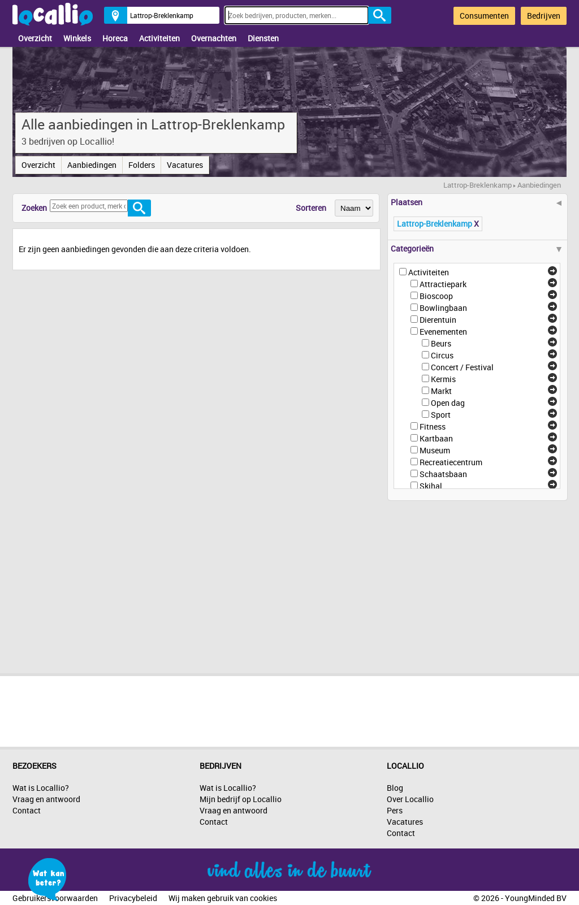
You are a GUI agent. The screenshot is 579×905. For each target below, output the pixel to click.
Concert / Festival (462, 367)
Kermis (443, 379)
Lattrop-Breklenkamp (477, 185)
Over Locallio (410, 799)
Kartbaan (436, 438)
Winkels (77, 38)
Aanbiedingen (91, 164)
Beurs (441, 343)
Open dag (448, 402)
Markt (441, 391)
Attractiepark (443, 284)
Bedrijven (543, 15)
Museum (435, 450)
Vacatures (185, 164)
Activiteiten (159, 38)
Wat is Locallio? (40, 787)
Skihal (431, 485)
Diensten (263, 38)
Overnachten (213, 38)
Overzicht (35, 38)
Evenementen (443, 331)
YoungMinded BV (536, 898)
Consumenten (484, 15)
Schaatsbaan (443, 474)
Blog (395, 787)
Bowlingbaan (443, 307)
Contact (26, 810)
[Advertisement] (472, 582)
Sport (441, 414)
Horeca (115, 38)
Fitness (433, 426)
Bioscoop (436, 296)
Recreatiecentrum (451, 462)
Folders (141, 164)
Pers (395, 810)
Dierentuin (438, 319)
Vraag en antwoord (46, 799)
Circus (442, 355)
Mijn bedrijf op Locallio (241, 799)
